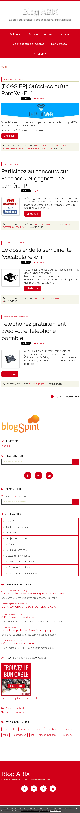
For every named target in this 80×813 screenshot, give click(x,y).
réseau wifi (47, 269)
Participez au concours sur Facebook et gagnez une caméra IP (34, 178)
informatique (19, 734)
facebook (53, 729)
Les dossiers (12, 532)
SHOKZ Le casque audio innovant (20, 617)
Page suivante (72, 396)
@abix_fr (5, 445)
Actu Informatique (40, 34)
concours (67, 729)
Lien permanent (12, 146)
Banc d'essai (59, 43)
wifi (33, 734)
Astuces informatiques (20, 567)
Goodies (13, 544)
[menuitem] (15, 34)
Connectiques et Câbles (28, 43)
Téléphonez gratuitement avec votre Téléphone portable (33, 331)
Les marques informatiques (23, 572)
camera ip (16, 227)
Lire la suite (10, 136)
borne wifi (16, 149)
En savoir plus (55, 810)
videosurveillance (48, 734)
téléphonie (34, 384)
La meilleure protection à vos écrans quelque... (28, 630)
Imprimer (39, 99)
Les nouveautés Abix (16, 549)
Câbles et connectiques (18, 526)
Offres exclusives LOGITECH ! (18, 643)
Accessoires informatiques (22, 561)
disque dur (25, 729)
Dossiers (65, 34)
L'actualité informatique (18, 555)
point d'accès (41, 149)
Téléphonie (67, 734)
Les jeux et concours (16, 538)
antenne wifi (28, 149)
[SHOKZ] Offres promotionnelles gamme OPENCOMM (32, 593)
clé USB (39, 729)
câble (5, 734)
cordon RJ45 (9, 729)
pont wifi (59, 146)
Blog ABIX (40, 11)
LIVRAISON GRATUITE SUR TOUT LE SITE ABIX (28, 606)
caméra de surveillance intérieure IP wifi (51, 206)
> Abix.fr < (40, 53)
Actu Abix (15, 34)
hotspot (6, 149)
